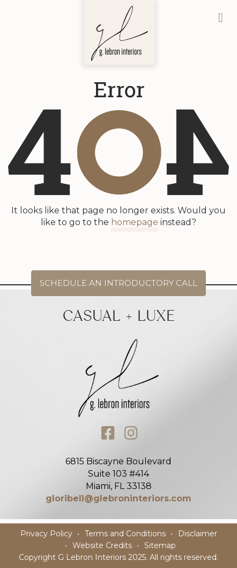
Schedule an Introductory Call (118, 283)
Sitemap (160, 545)
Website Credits (102, 545)
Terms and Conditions (125, 533)
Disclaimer (197, 533)
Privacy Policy (46, 533)
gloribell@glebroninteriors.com (118, 498)
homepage (134, 222)
